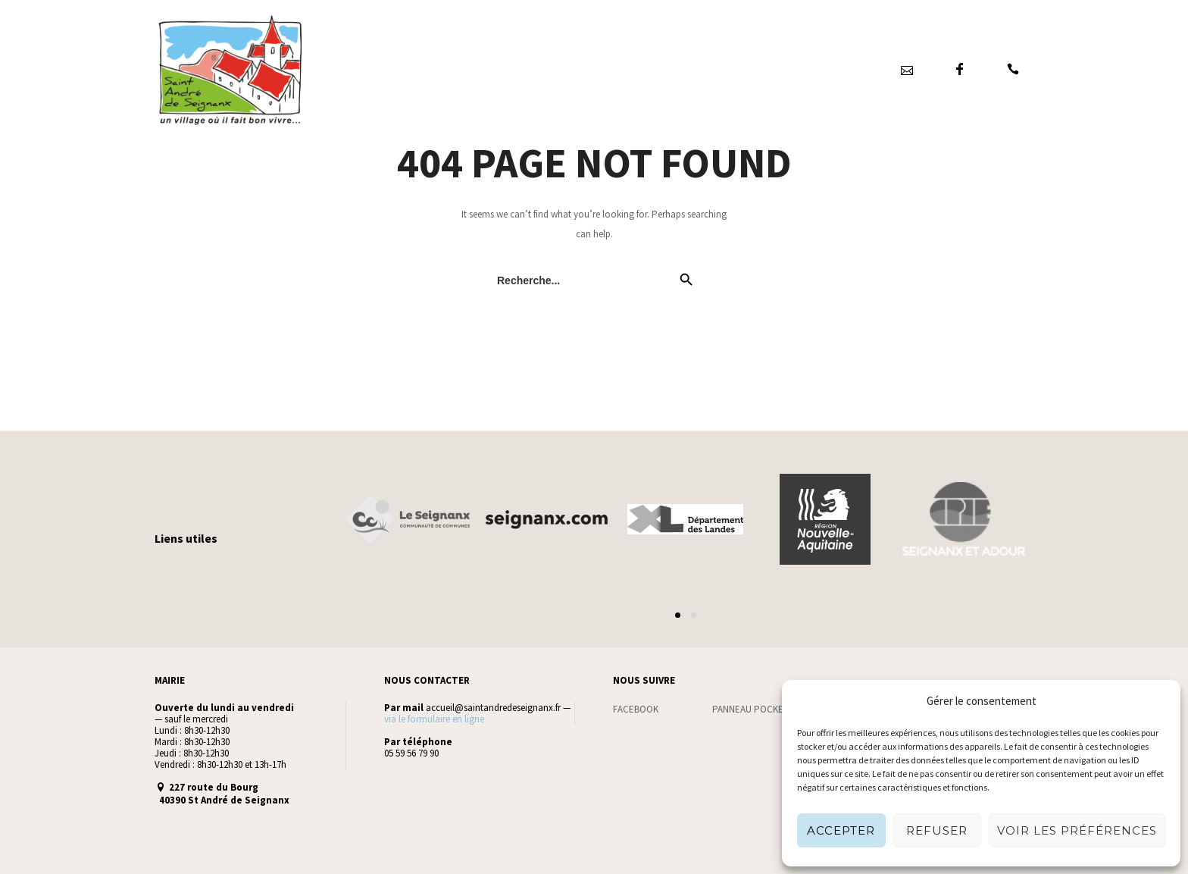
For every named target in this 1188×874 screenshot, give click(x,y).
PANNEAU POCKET (750, 709)
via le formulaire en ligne (434, 719)
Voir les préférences (1077, 830)
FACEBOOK (635, 709)
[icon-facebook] (959, 69)
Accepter (841, 830)
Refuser (937, 830)
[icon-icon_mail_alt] (906, 69)
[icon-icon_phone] (1012, 69)
